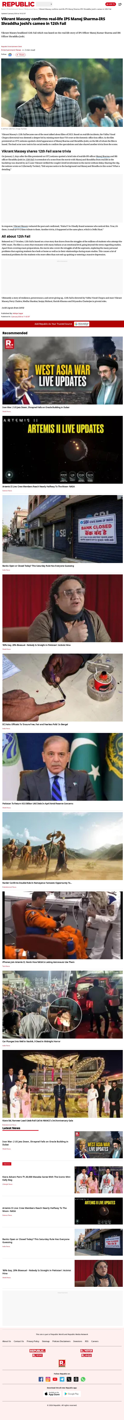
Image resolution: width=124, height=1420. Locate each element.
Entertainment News (11, 50)
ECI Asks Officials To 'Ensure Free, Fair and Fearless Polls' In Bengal (35, 724)
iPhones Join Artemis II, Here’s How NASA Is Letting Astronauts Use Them (38, 962)
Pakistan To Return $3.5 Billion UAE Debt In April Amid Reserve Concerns (37, 803)
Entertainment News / (15, 9)
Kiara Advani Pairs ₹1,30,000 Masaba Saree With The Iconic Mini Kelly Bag (36, 1178)
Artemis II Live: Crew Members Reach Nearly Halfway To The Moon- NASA (38, 486)
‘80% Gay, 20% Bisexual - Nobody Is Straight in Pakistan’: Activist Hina (36, 645)
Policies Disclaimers (61, 1341)
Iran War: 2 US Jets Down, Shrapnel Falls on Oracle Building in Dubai (35, 407)
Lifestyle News (7, 1184)
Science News (7, 490)
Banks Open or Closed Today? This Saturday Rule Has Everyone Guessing (38, 565)
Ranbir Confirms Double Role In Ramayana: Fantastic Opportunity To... (37, 883)
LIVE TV (111, 4)
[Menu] (119, 4)
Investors (77, 1341)
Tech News (6, 966)
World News (6, 411)
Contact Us (19, 1341)
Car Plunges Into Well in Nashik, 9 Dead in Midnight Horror (31, 1041)
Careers (94, 1341)
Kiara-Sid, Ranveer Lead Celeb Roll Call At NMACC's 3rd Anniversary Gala (37, 1120)
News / (4, 9)
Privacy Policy (33, 1341)
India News (6, 570)
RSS (86, 1341)
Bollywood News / (32, 9)
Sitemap (46, 1341)
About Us (6, 1341)
